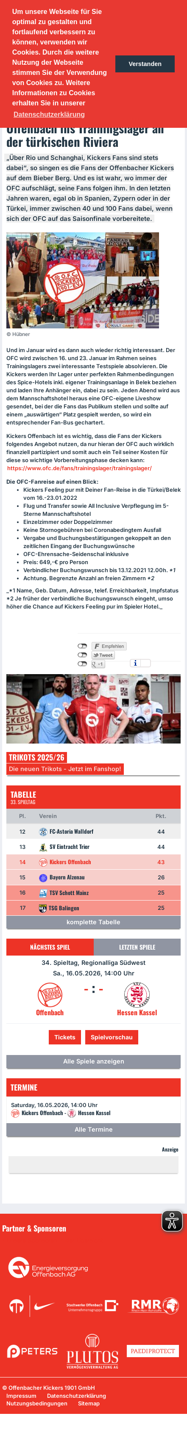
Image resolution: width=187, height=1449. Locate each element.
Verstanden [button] (145, 64)
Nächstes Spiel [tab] (50, 946)
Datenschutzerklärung (76, 1395)
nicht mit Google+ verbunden (82, 664)
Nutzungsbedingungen (36, 1403)
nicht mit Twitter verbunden (82, 655)
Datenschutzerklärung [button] (49, 114)
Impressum (21, 1395)
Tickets (64, 1037)
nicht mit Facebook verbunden (82, 646)
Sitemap (89, 1403)
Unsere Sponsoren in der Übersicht (54, 1240)
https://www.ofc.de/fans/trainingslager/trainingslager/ (79, 468)
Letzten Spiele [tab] (137, 946)
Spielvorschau (112, 1037)
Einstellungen (145, 663)
